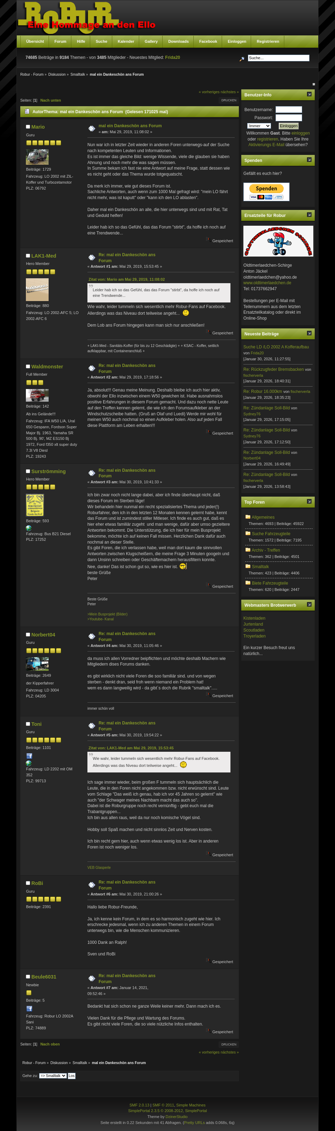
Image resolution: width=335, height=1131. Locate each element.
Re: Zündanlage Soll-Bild (266, 408)
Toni (36, 724)
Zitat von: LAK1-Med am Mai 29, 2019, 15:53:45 (130, 748)
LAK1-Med (43, 256)
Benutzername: (258, 109)
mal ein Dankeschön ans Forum (130, 125)
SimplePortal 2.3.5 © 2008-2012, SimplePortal (167, 1111)
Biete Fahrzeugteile (270, 583)
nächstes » (230, 92)
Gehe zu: (30, 1076)
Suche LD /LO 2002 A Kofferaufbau (276, 347)
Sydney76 (252, 414)
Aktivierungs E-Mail (266, 144)
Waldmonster (47, 366)
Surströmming (48, 471)
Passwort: (264, 117)
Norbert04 (43, 635)
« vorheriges (209, 92)
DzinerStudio (176, 1117)
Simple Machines (191, 1105)
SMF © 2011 (163, 1105)
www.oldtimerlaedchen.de (267, 282)
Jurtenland (253, 624)
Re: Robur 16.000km (262, 391)
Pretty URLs (194, 1122)
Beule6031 (43, 977)
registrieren (267, 139)
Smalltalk (260, 566)
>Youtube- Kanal (100, 619)
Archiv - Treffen (266, 550)
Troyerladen (254, 636)
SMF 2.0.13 (139, 1105)
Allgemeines (263, 517)
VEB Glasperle (99, 868)
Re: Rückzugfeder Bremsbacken (273, 369)
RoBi (37, 883)
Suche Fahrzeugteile (271, 533)
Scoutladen (253, 630)
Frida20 (172, 57)
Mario (38, 127)
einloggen (301, 133)
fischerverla (253, 375)
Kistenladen (254, 618)
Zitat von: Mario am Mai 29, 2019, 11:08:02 (126, 279)
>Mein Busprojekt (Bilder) (107, 614)
